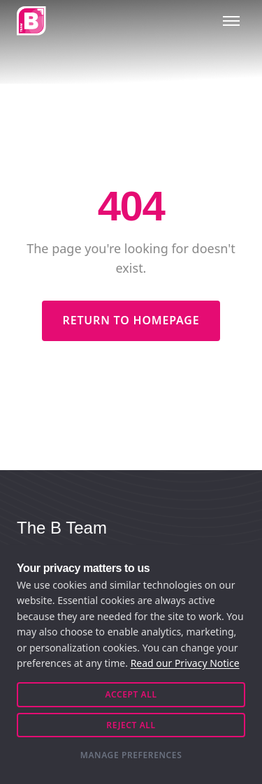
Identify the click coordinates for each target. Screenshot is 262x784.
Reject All (130, 725)
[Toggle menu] (231, 20)
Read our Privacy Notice (185, 663)
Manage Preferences (131, 755)
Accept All (131, 694)
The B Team (62, 527)
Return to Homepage (131, 320)
